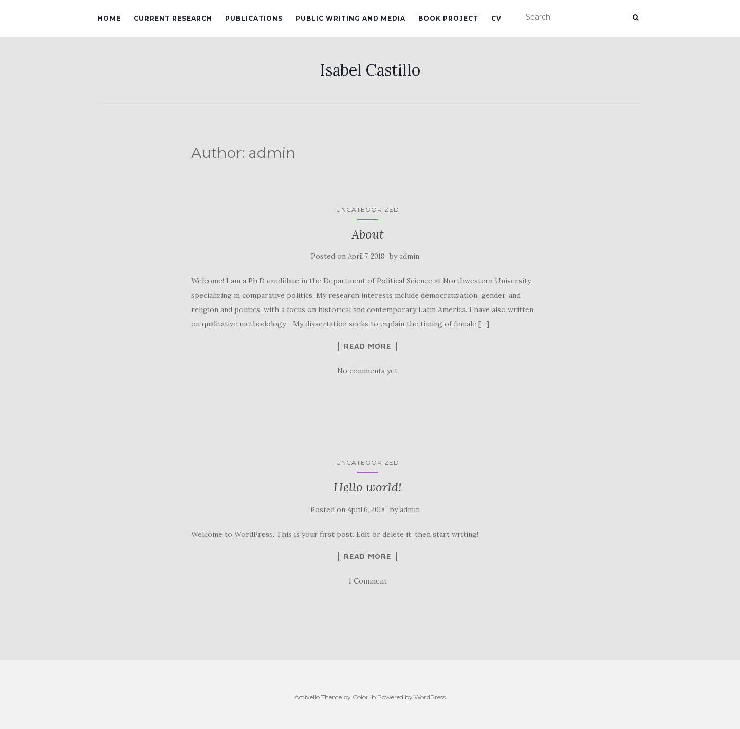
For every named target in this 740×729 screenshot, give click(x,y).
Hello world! (368, 487)
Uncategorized (367, 209)
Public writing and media (350, 18)
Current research (173, 18)
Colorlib (364, 697)
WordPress (430, 697)
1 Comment (367, 581)
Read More (367, 346)
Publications (254, 18)
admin (409, 256)
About (367, 234)
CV (496, 18)
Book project (448, 18)
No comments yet (367, 370)
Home (109, 18)
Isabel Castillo (370, 70)
